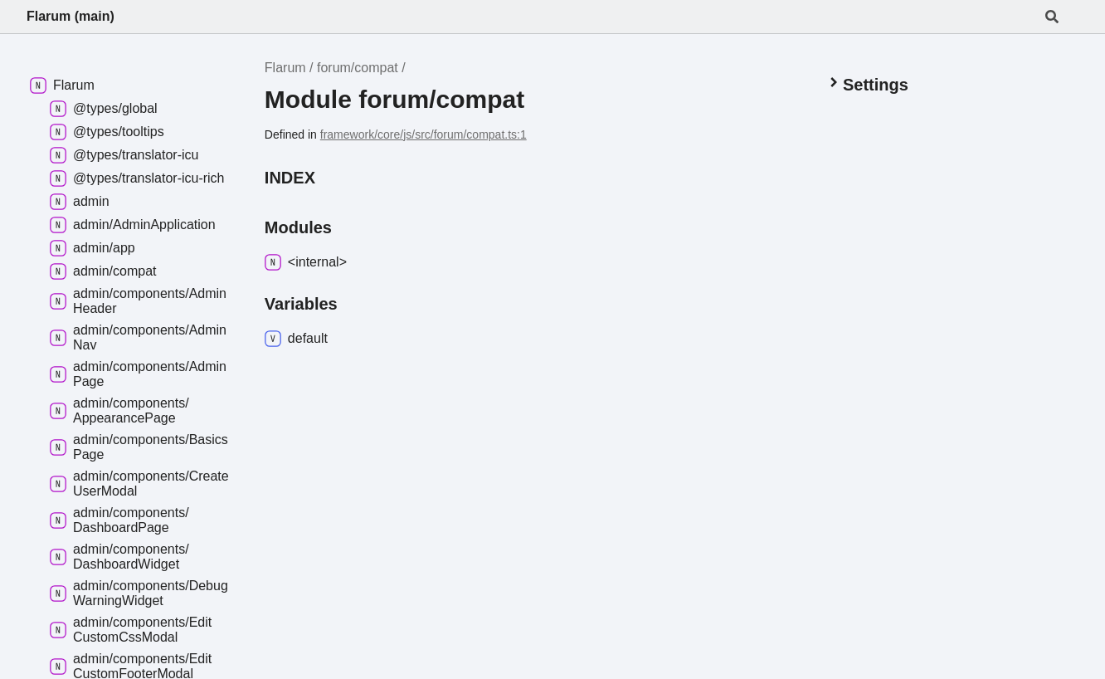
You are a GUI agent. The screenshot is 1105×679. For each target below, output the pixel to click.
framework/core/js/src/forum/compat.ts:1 (423, 134)
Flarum (285, 68)
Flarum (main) (70, 16)
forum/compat (357, 68)
